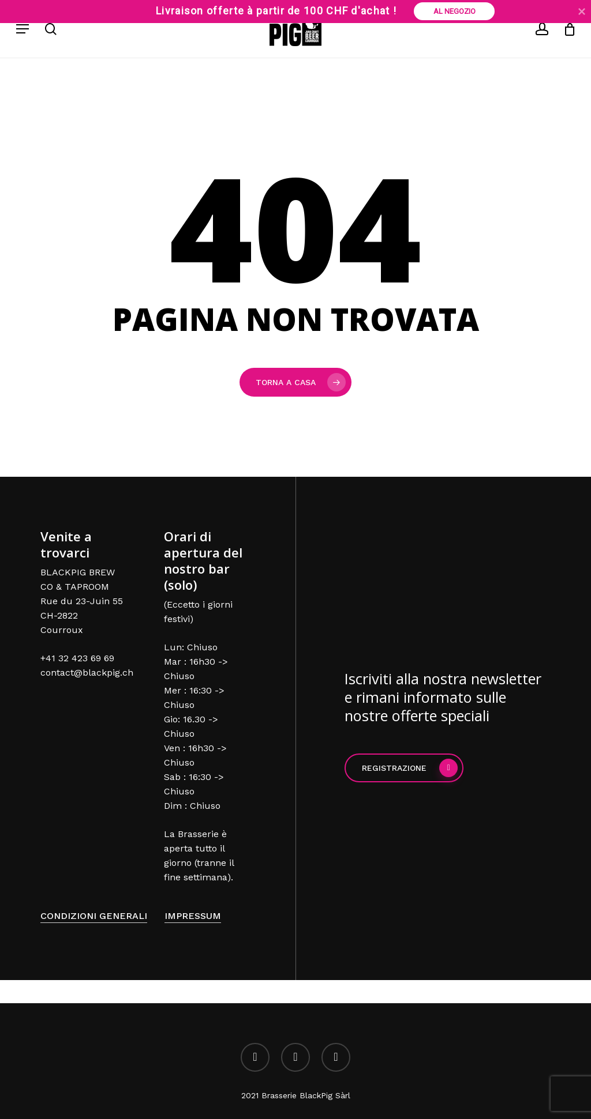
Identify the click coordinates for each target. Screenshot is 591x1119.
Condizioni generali (93, 915)
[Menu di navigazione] (22, 29)
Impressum (192, 915)
